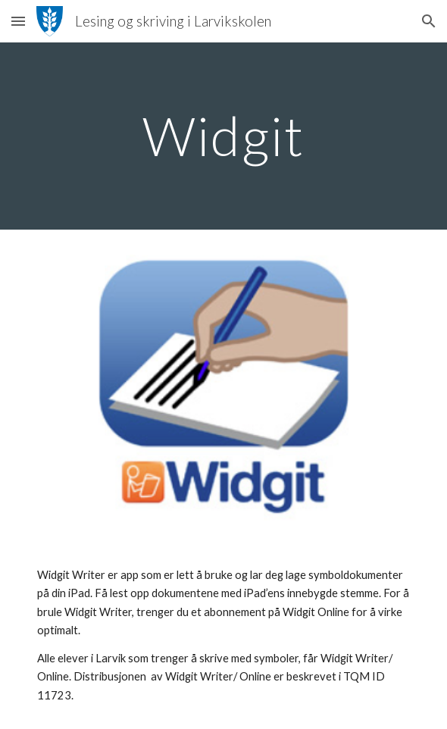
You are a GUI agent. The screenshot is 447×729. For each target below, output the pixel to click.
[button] (18, 21)
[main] (223, 136)
